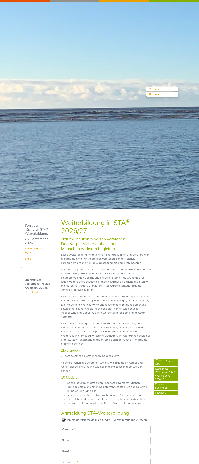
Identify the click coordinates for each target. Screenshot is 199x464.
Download (31, 292)
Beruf (66, 451)
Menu (153, 94)
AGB (28, 259)
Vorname (68, 429)
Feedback (160, 393)
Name (66, 440)
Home (154, 89)
